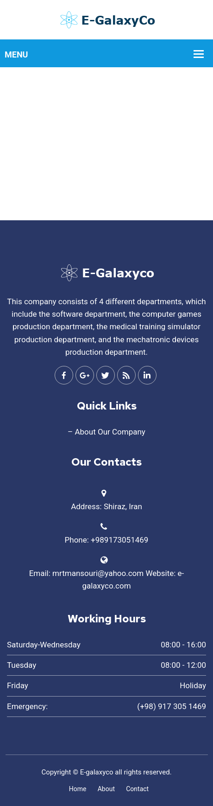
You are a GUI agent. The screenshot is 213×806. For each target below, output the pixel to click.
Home (78, 789)
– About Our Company (106, 431)
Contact (137, 789)
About (106, 789)
